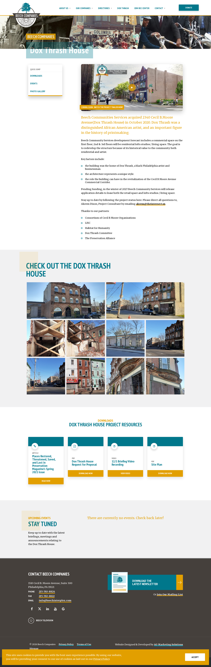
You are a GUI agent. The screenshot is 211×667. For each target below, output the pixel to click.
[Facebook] (32, 609)
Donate (188, 7)
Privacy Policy (66, 644)
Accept (195, 657)
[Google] (63, 609)
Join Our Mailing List (170, 594)
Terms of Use (84, 644)
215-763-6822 (47, 596)
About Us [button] (65, 8)
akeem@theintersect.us (150, 203)
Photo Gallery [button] (37, 91)
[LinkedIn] (47, 609)
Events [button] (33, 83)
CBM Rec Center (141, 8)
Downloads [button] (36, 75)
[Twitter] (39, 608)
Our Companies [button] (84, 8)
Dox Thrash (123, 8)
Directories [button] (105, 8)
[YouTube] (55, 609)
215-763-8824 (47, 591)
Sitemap (34, 648)
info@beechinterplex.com (55, 600)
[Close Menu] (175, 9)
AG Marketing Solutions (168, 644)
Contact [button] (160, 8)
